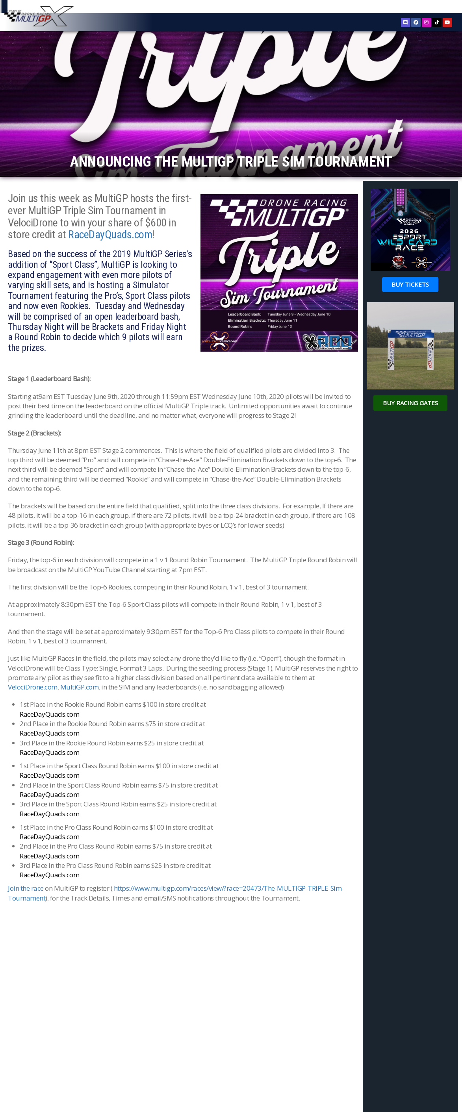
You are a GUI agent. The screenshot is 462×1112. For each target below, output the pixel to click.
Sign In (436, 7)
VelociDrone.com (33, 721)
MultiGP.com (79, 721)
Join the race (26, 922)
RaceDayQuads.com (110, 269)
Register (413, 7)
